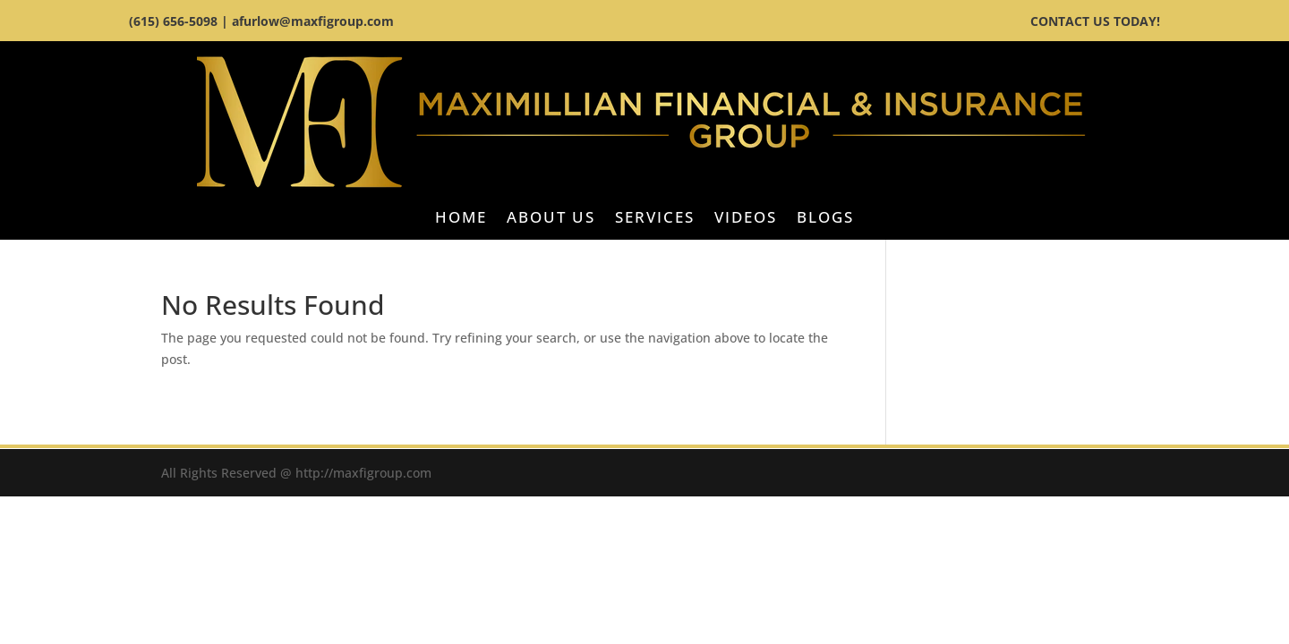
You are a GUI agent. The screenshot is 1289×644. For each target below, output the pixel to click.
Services (655, 219)
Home (461, 219)
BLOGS (825, 219)
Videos (745, 219)
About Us (551, 219)
